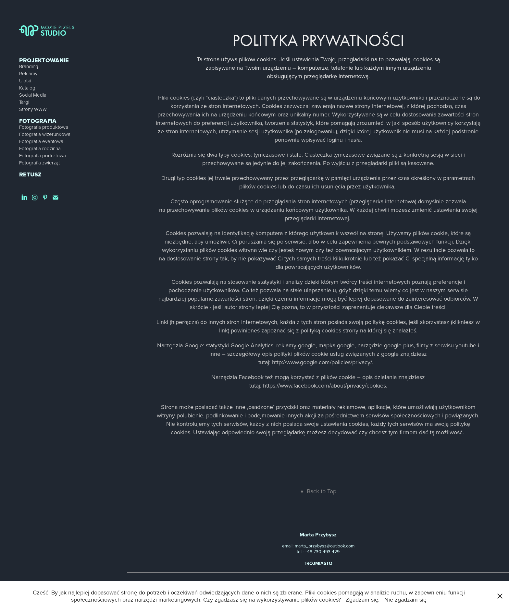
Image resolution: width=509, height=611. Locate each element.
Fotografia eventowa (41, 141)
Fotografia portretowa (42, 155)
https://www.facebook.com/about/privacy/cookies (324, 385)
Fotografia (37, 121)
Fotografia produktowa (43, 127)
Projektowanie (44, 60)
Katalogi (27, 87)
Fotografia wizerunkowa (44, 134)
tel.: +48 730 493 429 (318, 551)
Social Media (32, 94)
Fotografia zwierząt (39, 162)
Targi (24, 102)
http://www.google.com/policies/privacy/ (322, 362)
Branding (28, 66)
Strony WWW (33, 109)
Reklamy (28, 73)
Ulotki (25, 80)
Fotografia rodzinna (40, 148)
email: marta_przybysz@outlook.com (318, 546)
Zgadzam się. (362, 599)
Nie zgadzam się (405, 599)
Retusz (30, 174)
